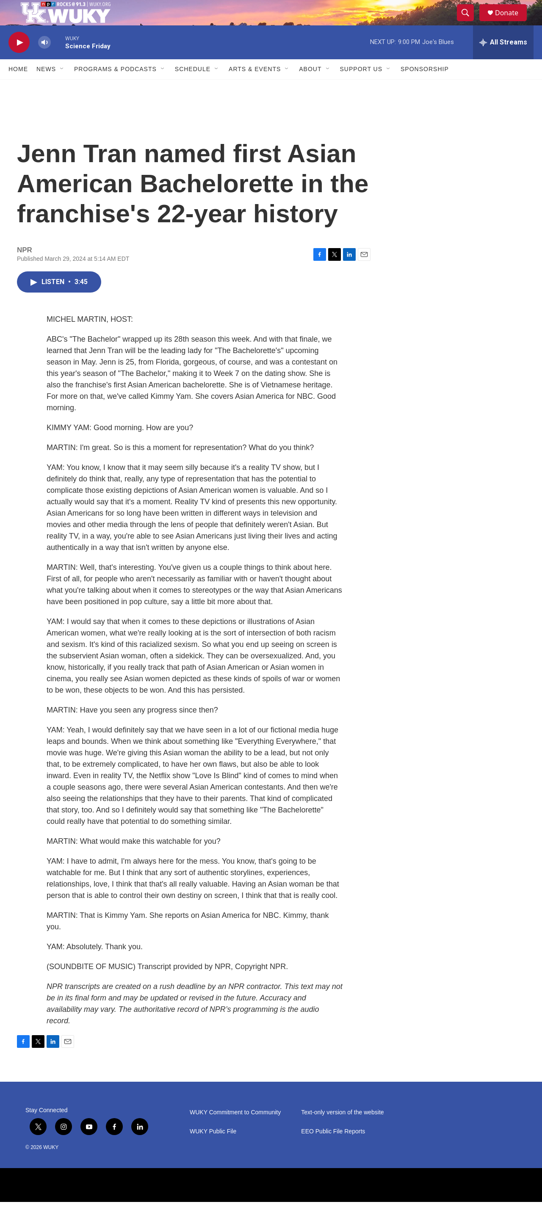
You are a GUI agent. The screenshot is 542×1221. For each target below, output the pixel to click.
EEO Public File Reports (333, 1150)
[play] (19, 61)
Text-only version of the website (342, 1131)
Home (18, 88)
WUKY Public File (213, 1150)
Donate (512, 22)
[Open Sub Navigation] (62, 88)
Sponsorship (425, 88)
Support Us (361, 88)
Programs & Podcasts (115, 88)
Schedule (192, 88)
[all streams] (503, 61)
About (310, 88)
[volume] (44, 61)
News (46, 88)
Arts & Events (255, 88)
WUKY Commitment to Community (235, 1131)
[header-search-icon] (469, 22)
